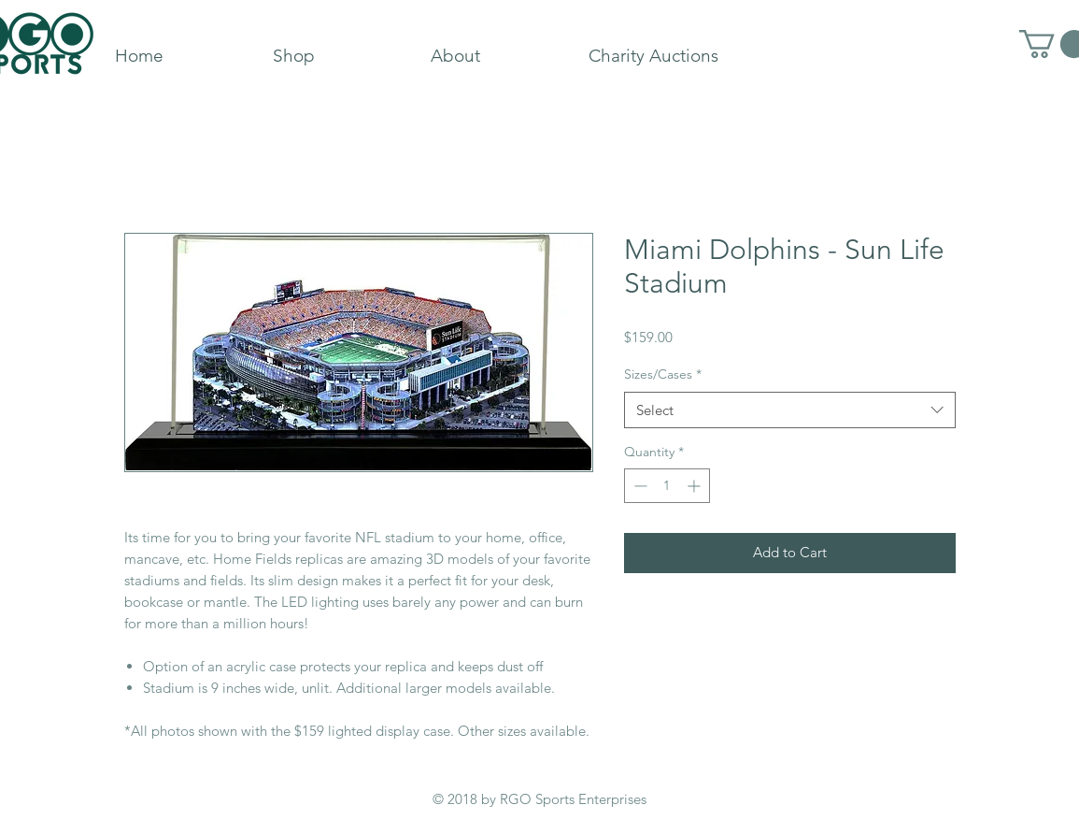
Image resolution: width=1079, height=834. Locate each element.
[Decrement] (638, 485)
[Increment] (695, 485)
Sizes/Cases (663, 374)
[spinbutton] (667, 485)
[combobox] (790, 410)
